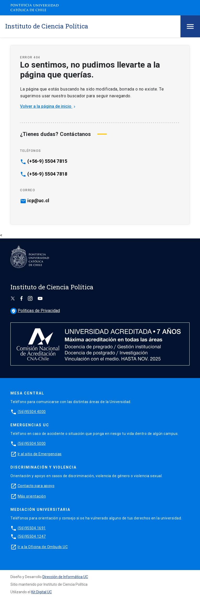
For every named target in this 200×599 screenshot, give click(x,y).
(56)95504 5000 (32, 443)
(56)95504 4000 (32, 412)
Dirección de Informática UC (65, 577)
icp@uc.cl (38, 200)
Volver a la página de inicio (48, 106)
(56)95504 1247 (32, 536)
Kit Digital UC (41, 592)
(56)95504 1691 (32, 528)
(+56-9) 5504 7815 (47, 161)
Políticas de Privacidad (35, 310)
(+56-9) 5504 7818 (47, 174)
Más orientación (32, 496)
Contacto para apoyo (36, 486)
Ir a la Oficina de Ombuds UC (43, 547)
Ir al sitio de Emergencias (40, 454)
